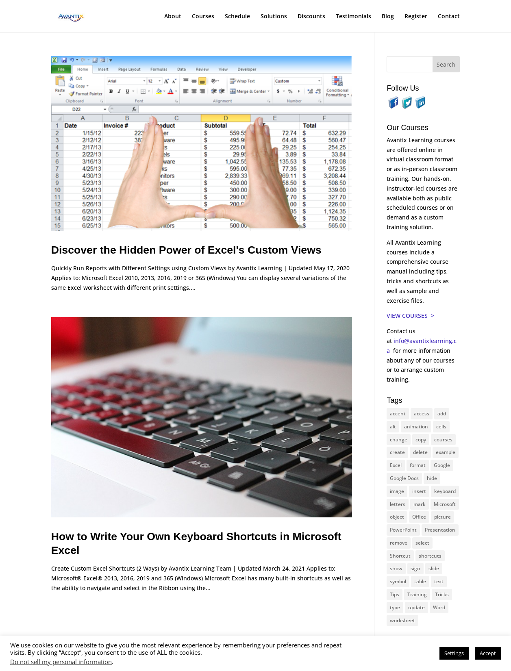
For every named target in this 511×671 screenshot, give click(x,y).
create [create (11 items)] (397, 452)
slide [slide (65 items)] (433, 568)
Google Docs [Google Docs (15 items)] (404, 478)
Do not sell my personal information (61, 662)
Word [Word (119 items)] (439, 607)
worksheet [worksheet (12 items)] (402, 620)
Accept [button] (488, 653)
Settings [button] (454, 653)
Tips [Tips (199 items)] (394, 594)
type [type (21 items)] (395, 607)
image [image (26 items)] (397, 491)
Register (415, 16)
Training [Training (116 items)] (417, 594)
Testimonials (353, 16)
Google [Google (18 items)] (442, 465)
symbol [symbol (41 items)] (398, 581)
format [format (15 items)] (418, 465)
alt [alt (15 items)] (393, 426)
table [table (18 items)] (420, 581)
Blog (388, 16)
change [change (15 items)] (398, 439)
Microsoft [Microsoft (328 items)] (445, 504)
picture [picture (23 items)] (442, 516)
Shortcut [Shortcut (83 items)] (400, 555)
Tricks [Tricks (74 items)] (442, 594)
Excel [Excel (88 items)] (396, 465)
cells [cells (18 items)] (441, 426)
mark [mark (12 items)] (419, 504)
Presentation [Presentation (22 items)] (440, 529)
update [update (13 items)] (416, 607)
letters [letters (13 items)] (397, 504)
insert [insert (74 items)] (419, 491)
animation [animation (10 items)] (416, 426)
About (172, 16)
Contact (449, 16)
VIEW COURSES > (410, 315)
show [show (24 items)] (396, 568)
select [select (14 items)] (422, 542)
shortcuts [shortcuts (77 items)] (430, 555)
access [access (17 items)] (421, 413)
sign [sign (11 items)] (415, 568)
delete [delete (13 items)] (420, 452)
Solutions (274, 16)
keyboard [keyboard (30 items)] (445, 491)
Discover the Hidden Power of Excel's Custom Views (186, 250)
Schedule (237, 16)
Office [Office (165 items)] (419, 516)
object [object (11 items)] (397, 516)
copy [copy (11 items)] (420, 439)
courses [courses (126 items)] (443, 439)
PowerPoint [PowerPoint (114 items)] (403, 529)
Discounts (311, 16)
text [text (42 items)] (439, 581)
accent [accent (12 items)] (398, 413)
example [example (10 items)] (445, 452)
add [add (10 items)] (441, 413)
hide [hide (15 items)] (432, 478)
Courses (203, 16)
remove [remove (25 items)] (398, 542)
